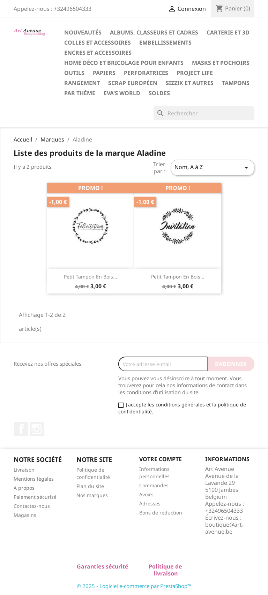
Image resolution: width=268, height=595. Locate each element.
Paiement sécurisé (35, 497)
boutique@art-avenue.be (224, 528)
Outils (74, 73)
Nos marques (92, 495)
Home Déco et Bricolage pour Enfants (124, 63)
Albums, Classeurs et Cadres (154, 32)
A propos (24, 488)
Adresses (150, 503)
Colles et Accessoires (97, 42)
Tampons (236, 83)
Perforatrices (146, 73)
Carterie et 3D (228, 32)
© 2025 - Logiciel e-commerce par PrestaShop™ (134, 585)
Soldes (159, 93)
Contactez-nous (32, 506)
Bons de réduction (160, 512)
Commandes (154, 485)
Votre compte (160, 459)
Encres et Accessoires (98, 52)
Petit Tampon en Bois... (90, 276)
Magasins (25, 515)
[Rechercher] (204, 113)
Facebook (21, 429)
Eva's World (122, 93)
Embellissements (165, 42)
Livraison (24, 469)
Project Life (195, 73)
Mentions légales (34, 478)
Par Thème (79, 93)
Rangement (82, 83)
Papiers (104, 73)
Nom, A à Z (212, 167)
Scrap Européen (132, 83)
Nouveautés (83, 32)
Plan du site (90, 486)
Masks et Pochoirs (221, 63)
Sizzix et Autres (190, 83)
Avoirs (146, 494)
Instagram (37, 429)
